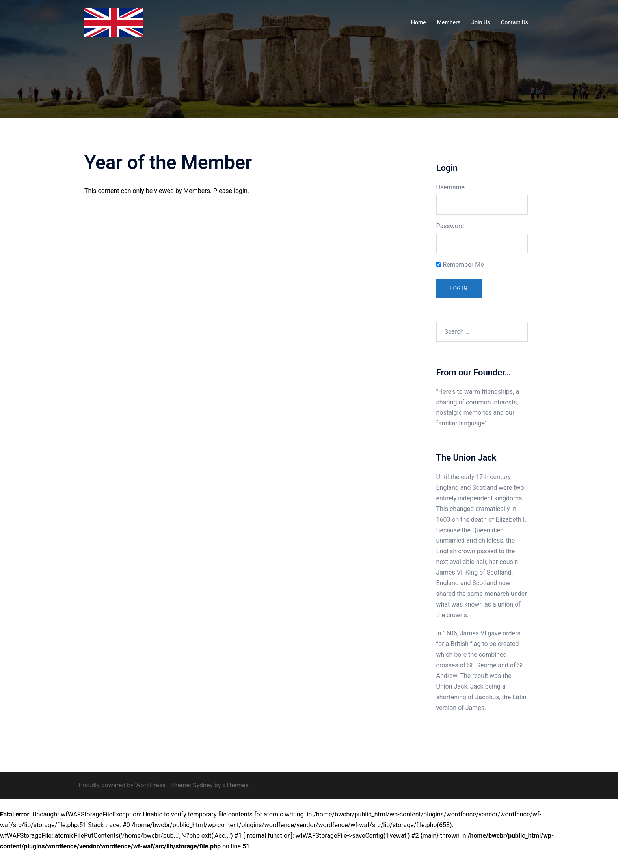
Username (450, 187)
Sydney (203, 785)
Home (418, 22)
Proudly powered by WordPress (122, 785)
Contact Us (514, 22)
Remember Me (460, 264)
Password (450, 226)
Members (448, 22)
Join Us (480, 22)
